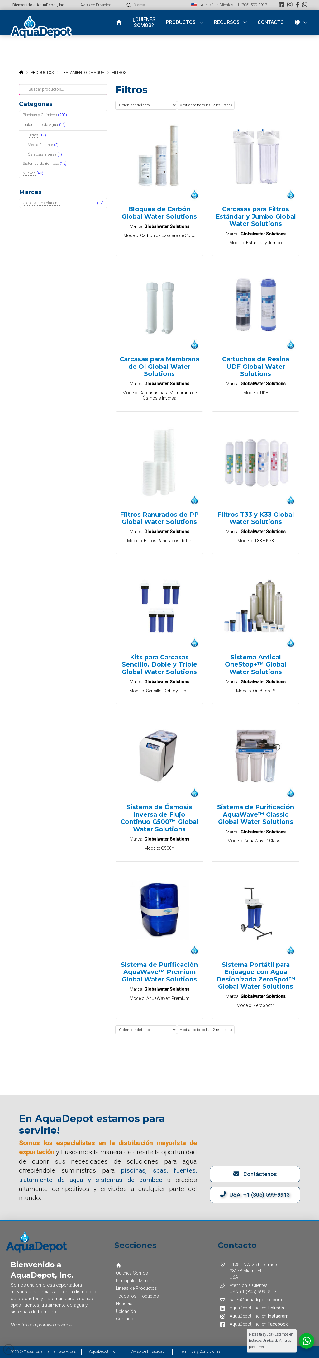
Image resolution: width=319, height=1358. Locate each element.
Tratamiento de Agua (40, 124)
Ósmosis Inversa (42, 154)
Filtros (33, 135)
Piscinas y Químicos (40, 114)
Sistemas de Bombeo (41, 163)
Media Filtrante (40, 144)
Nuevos (29, 173)
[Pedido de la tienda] (146, 105)
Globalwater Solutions (41, 203)
